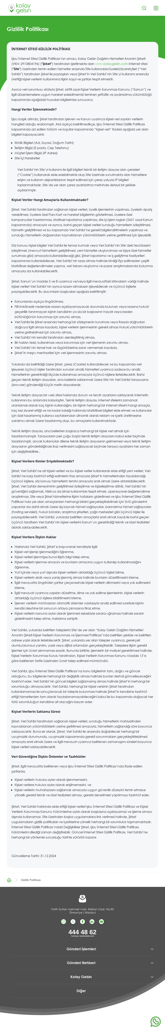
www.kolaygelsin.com (111, 64)
